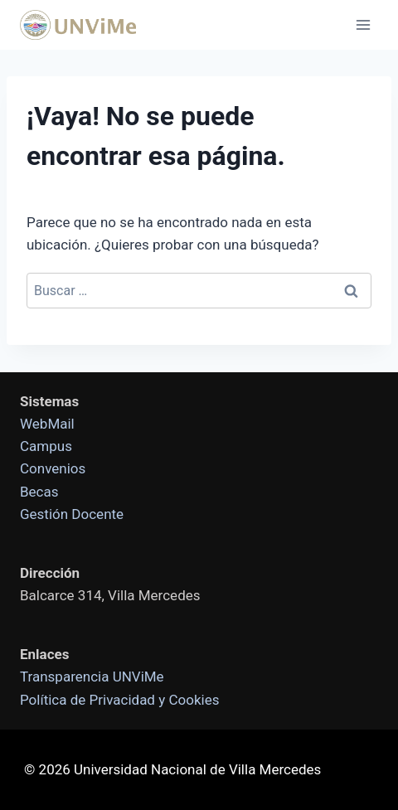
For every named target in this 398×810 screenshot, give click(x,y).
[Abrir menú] (362, 24)
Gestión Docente (72, 514)
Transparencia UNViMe (92, 676)
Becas (39, 491)
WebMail (47, 423)
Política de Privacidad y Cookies (119, 699)
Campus (46, 446)
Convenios (52, 468)
